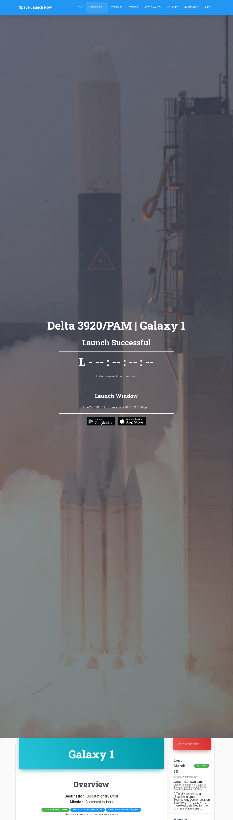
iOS (208, 7)
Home (79, 7)
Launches (96, 7)
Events (133, 7)
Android (191, 7)
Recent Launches (187, 744)
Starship (116, 7)
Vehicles (172, 7)
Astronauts (152, 7)
